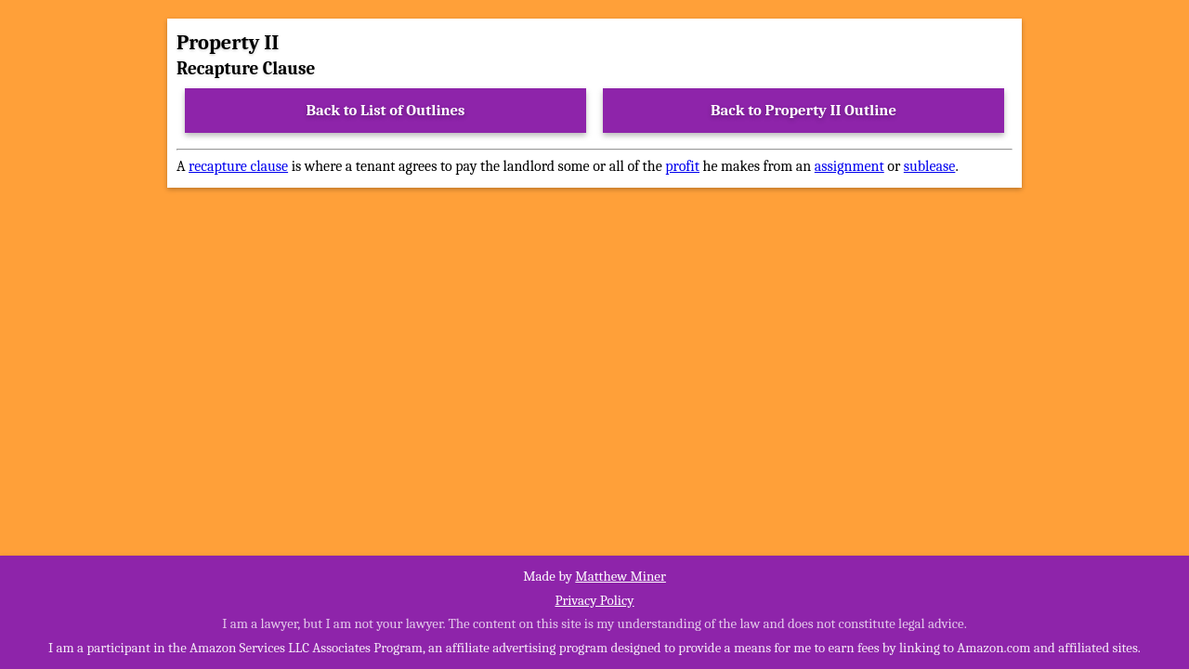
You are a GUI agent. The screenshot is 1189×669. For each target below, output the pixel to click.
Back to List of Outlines (386, 110)
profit (682, 166)
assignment (849, 166)
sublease (930, 166)
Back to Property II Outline (803, 110)
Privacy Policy (594, 600)
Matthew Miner (620, 576)
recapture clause (238, 166)
